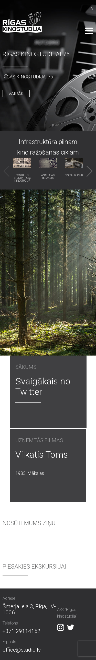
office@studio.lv (22, 650)
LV (91, 9)
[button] (53, 125)
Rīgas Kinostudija (22, 22)
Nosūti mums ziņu (29, 523)
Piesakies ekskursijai (34, 566)
